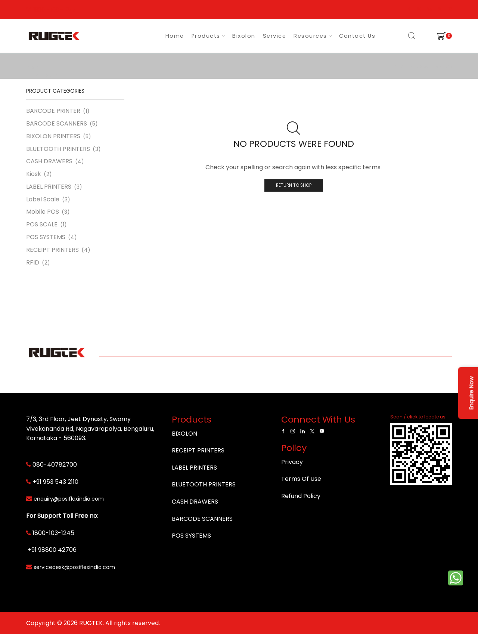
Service (274, 36)
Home (174, 36)
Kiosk (33, 174)
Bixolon (243, 36)
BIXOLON (184, 433)
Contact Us (357, 36)
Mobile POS (42, 211)
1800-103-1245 (53, 533)
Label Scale (42, 199)
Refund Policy (300, 496)
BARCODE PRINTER (53, 111)
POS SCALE (42, 224)
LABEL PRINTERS (48, 186)
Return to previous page (425, 66)
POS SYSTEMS (45, 237)
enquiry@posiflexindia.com (69, 498)
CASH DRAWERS (49, 161)
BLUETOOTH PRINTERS (58, 149)
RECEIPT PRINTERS (52, 249)
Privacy (292, 462)
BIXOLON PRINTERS (53, 136)
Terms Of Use (301, 478)
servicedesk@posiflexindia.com (74, 567)
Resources (313, 36)
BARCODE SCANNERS (56, 123)
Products (208, 36)
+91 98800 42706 (52, 549)
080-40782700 (54, 464)
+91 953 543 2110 (55, 481)
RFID (32, 262)
